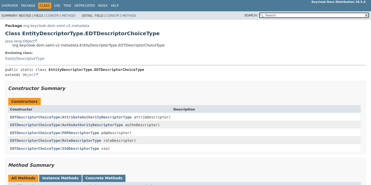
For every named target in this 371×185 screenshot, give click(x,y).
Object (29, 75)
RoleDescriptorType (81, 140)
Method (68, 15)
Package (28, 5)
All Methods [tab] (23, 178)
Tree (67, 5)
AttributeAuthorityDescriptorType (97, 117)
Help (115, 5)
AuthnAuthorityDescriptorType (92, 125)
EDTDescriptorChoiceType (35, 117)
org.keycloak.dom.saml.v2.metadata (56, 26)
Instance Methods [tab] (60, 178)
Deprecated (84, 5)
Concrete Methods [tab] (104, 178)
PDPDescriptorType (80, 133)
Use (57, 5)
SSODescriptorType (80, 148)
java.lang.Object (20, 41)
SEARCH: (251, 15)
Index (103, 5)
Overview (10, 5)
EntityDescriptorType (25, 59)
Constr (52, 15)
